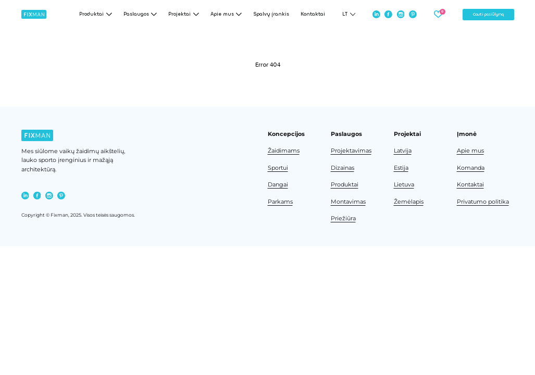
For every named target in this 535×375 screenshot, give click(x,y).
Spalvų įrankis (271, 14)
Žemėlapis (409, 201)
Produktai (344, 184)
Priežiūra (343, 218)
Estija (401, 168)
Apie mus (470, 150)
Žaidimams (284, 150)
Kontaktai (313, 14)
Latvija (403, 150)
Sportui (278, 168)
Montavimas (348, 201)
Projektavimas (351, 150)
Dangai (278, 184)
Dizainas (342, 168)
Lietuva (404, 184)
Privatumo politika (483, 201)
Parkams (280, 201)
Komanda (470, 168)
